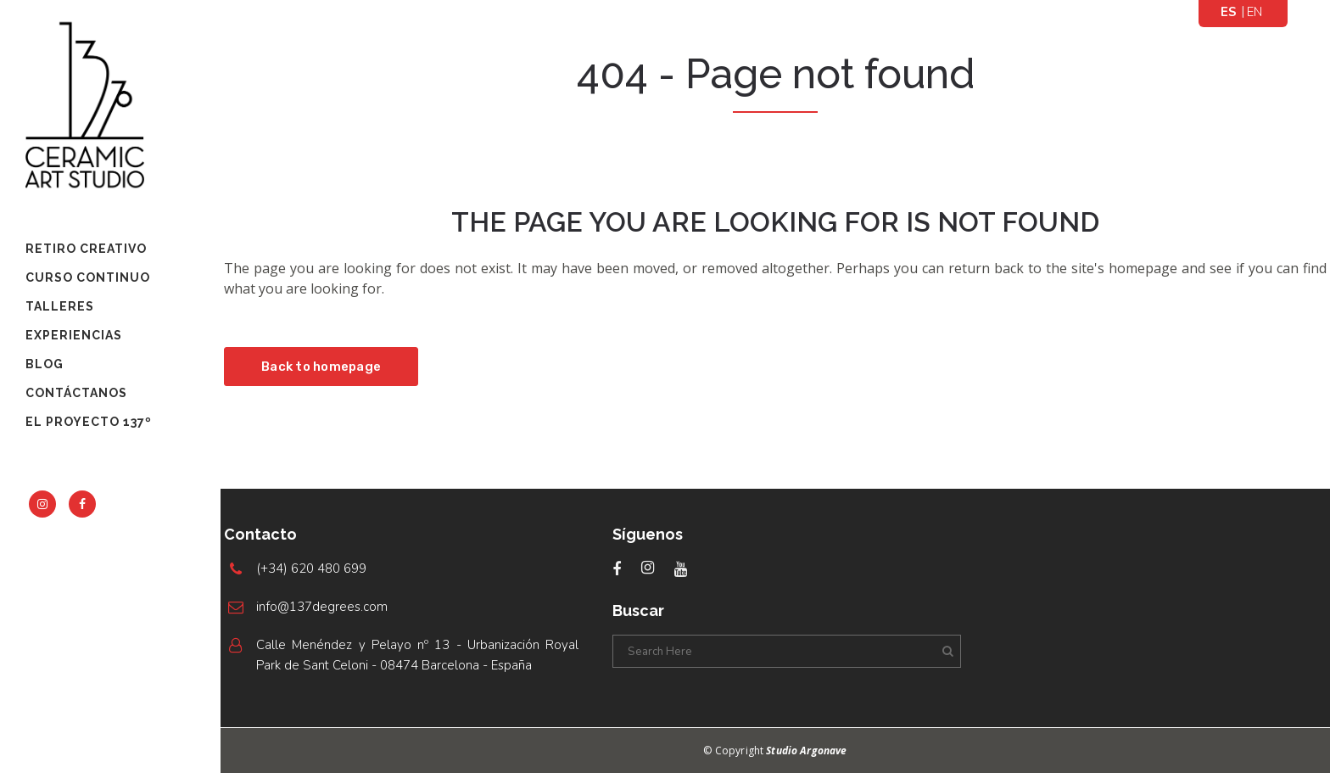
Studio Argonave (806, 750)
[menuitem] (1229, 12)
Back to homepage (321, 366)
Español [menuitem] (1229, 12)
